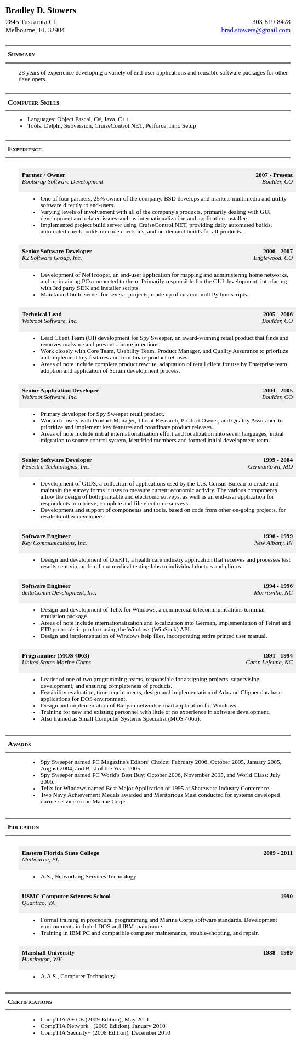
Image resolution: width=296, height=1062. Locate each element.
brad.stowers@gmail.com (256, 30)
